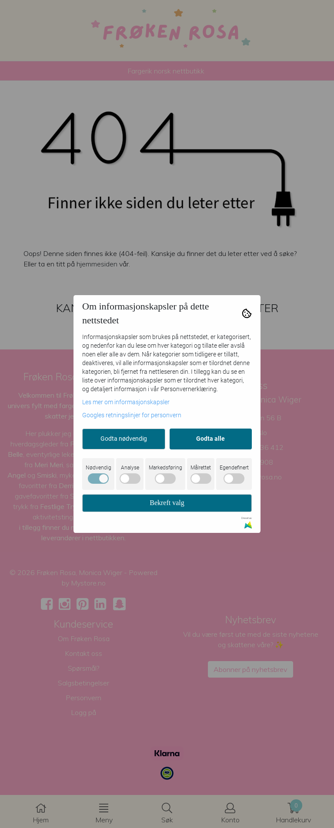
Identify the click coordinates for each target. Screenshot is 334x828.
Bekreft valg (167, 502)
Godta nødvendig (123, 438)
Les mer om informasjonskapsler (126, 402)
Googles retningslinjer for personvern (131, 415)
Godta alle (210, 438)
